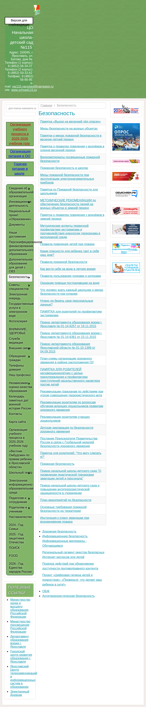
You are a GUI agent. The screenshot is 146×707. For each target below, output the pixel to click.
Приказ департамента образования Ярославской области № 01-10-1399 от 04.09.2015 (67, 347)
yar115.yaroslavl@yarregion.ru (33, 86)
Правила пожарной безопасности (63, 262)
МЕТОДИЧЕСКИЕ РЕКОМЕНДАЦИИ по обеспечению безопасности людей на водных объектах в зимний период (68, 204)
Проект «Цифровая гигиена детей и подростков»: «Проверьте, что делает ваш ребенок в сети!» (72, 579)
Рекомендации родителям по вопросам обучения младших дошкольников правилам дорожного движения (71, 406)
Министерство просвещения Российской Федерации (20, 626)
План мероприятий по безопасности (65, 500)
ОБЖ (45, 591)
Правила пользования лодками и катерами (70, 276)
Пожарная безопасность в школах (64, 168)
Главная (46, 105)
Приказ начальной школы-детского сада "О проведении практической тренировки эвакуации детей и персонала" (70, 474)
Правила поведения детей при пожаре (67, 244)
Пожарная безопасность (57, 463)
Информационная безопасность (64, 536)
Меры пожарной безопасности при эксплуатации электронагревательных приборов (67, 178)
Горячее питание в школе (20, 168)
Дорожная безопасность (59, 531)
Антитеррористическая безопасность (68, 596)
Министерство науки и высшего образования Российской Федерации (20, 608)
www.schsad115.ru (24, 90)
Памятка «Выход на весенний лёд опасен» (70, 121)
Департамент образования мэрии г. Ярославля (19, 641)
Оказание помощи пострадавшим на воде (69, 283)
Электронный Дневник (19, 693)
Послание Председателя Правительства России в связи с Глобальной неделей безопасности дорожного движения (68, 442)
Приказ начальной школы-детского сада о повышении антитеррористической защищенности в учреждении (69, 489)
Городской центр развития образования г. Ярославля (21, 656)
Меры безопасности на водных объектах (69, 128)
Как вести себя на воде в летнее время (67, 269)
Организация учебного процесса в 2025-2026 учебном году (20, 134)
